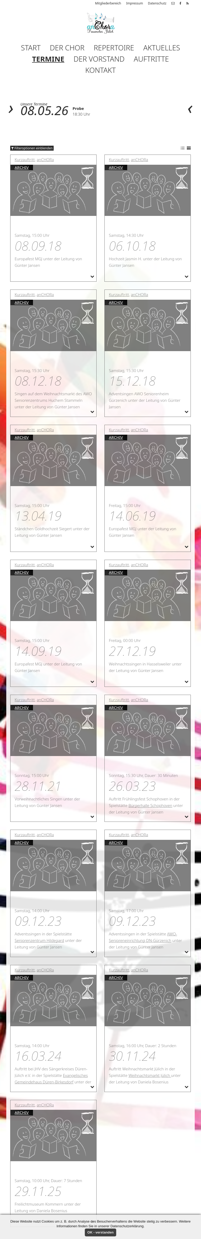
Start (31, 47)
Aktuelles (161, 47)
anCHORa (45, 159)
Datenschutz (157, 3)
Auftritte (151, 59)
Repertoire (114, 47)
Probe (78, 108)
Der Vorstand (99, 59)
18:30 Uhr (81, 114)
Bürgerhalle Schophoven (150, 805)
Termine (48, 59)
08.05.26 (44, 110)
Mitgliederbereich (108, 3)
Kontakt (100, 70)
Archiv (22, 167)
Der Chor (67, 47)
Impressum (134, 3)
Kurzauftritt (25, 159)
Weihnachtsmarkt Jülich (150, 1075)
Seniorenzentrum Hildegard (39, 940)
